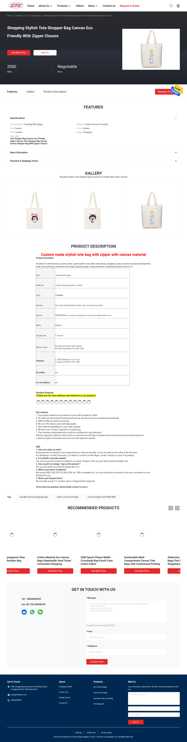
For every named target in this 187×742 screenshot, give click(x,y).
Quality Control (64, 698)
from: (90, 631)
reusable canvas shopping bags (34, 497)
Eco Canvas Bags (33, 15)
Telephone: (92, 646)
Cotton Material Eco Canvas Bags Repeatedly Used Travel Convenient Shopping (157, 560)
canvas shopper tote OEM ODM (101, 497)
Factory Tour (64, 692)
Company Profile (65, 687)
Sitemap (78, 733)
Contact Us (63, 703)
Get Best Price (19, 52)
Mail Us (45, 52)
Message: (91, 598)
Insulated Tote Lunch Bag (103, 698)
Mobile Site (91, 733)
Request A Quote (167, 91)
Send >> (136, 722)
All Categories (99, 704)
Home (10, 15)
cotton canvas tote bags (67, 497)
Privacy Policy (106, 733)
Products (19, 15)
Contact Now (97, 661)
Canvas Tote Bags (100, 693)
